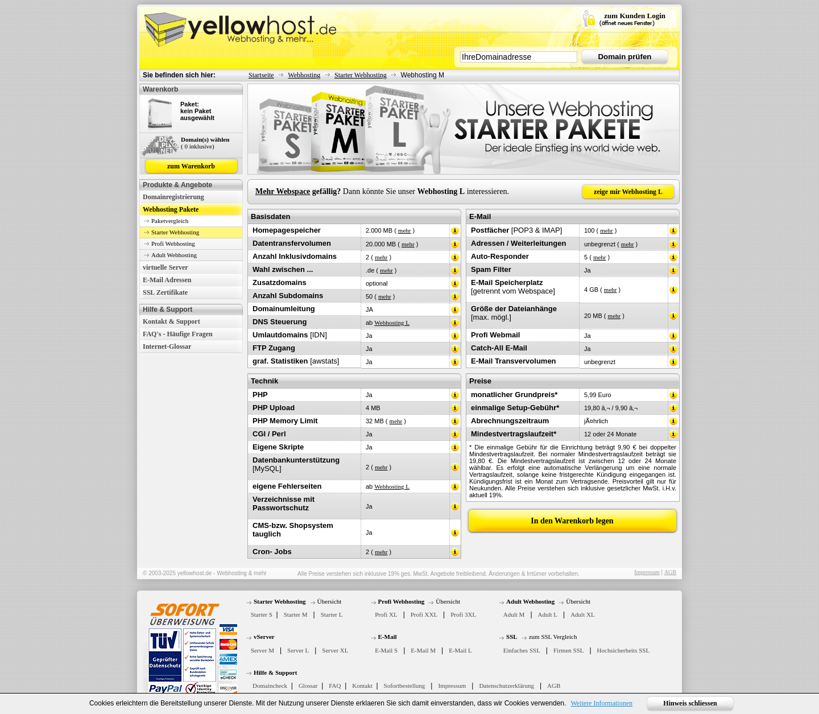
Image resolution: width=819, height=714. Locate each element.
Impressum (646, 572)
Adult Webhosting (174, 254)
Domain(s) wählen (205, 139)
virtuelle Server (165, 267)
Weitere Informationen (601, 703)
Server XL (335, 650)
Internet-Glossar (167, 346)
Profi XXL (424, 614)
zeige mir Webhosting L (628, 192)
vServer (264, 636)
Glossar (308, 685)
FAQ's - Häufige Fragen (178, 334)
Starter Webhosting (360, 75)
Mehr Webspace (282, 191)
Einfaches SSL (521, 650)
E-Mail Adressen (167, 280)
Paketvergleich (169, 220)
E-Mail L (460, 650)
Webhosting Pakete (170, 209)
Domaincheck (270, 685)
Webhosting (304, 75)
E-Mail (387, 636)
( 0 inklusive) (197, 146)
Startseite (261, 75)
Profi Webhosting (173, 243)
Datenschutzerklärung (506, 685)
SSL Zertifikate (165, 292)
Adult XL (582, 614)
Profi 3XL (463, 614)
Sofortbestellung (404, 685)
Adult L (548, 614)
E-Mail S (386, 650)
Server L (298, 650)
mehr (404, 230)
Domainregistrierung (173, 197)
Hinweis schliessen (690, 703)
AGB (670, 572)
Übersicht (329, 601)
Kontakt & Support (171, 321)
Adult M (514, 614)
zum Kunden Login (634, 15)
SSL (512, 636)
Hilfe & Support (275, 672)
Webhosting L (392, 322)
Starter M (296, 614)
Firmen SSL (568, 650)
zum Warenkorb (191, 166)
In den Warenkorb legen (572, 521)
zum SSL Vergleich (553, 636)
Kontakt (362, 685)
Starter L (332, 614)
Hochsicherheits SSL (623, 650)
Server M (262, 650)
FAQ (335, 685)
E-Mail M (423, 650)
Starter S (261, 614)
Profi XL (386, 614)
